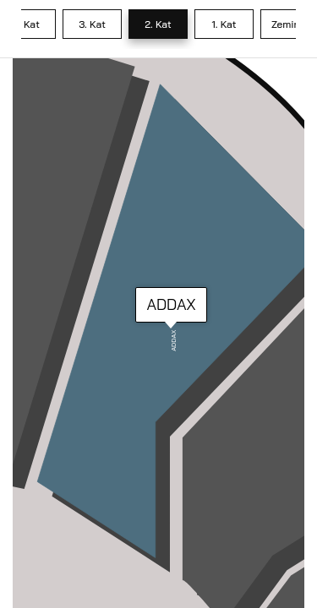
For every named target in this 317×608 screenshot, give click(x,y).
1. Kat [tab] (223, 24)
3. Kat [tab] (92, 24)
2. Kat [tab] (158, 24)
